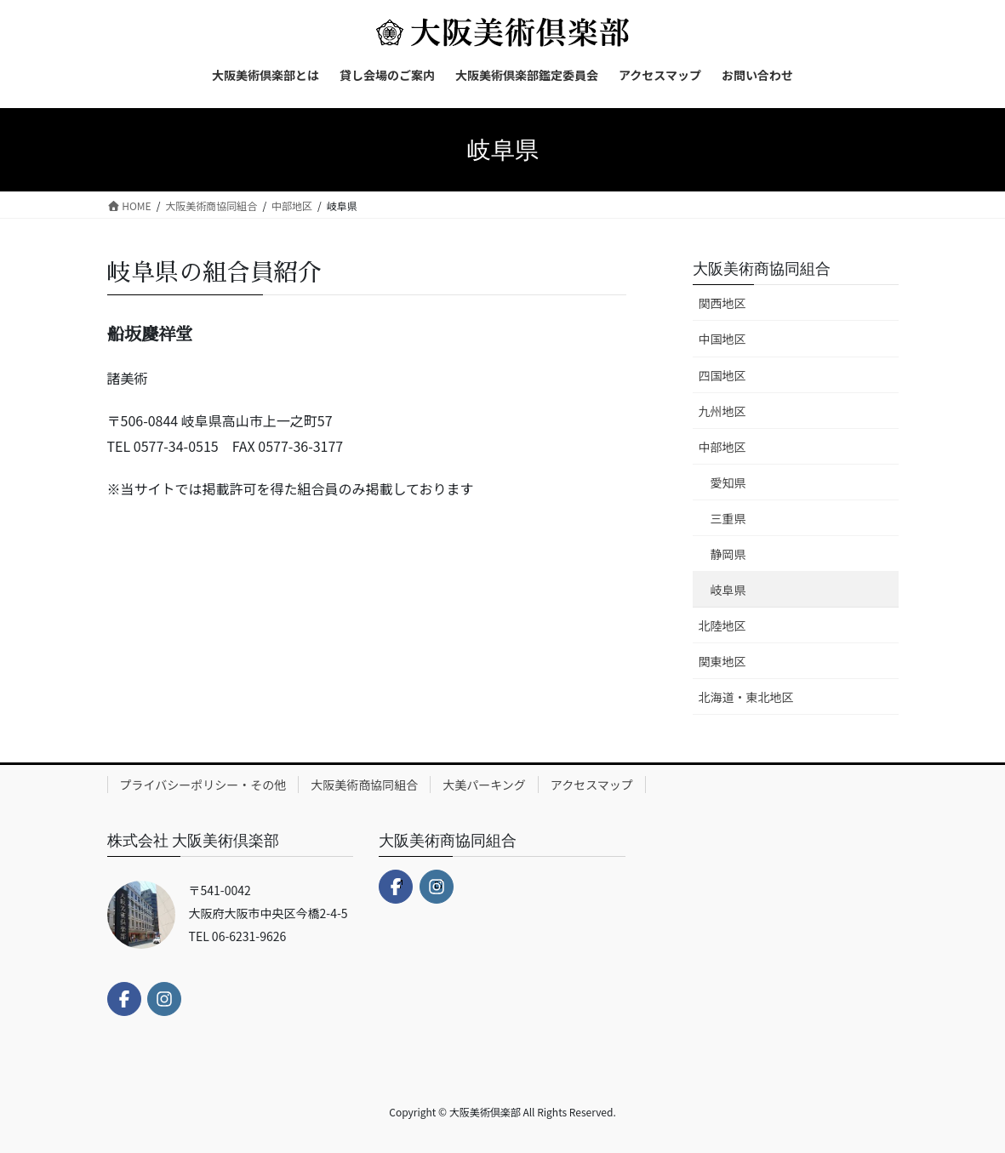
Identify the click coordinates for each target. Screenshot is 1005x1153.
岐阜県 (728, 589)
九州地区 (722, 411)
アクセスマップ (592, 784)
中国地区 (722, 338)
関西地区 (722, 302)
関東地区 (722, 661)
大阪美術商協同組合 (762, 268)
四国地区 (722, 375)
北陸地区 (722, 625)
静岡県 (728, 553)
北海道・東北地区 (746, 696)
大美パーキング (484, 784)
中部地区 (722, 446)
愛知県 (728, 482)
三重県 (728, 518)
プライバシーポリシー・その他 (203, 784)
